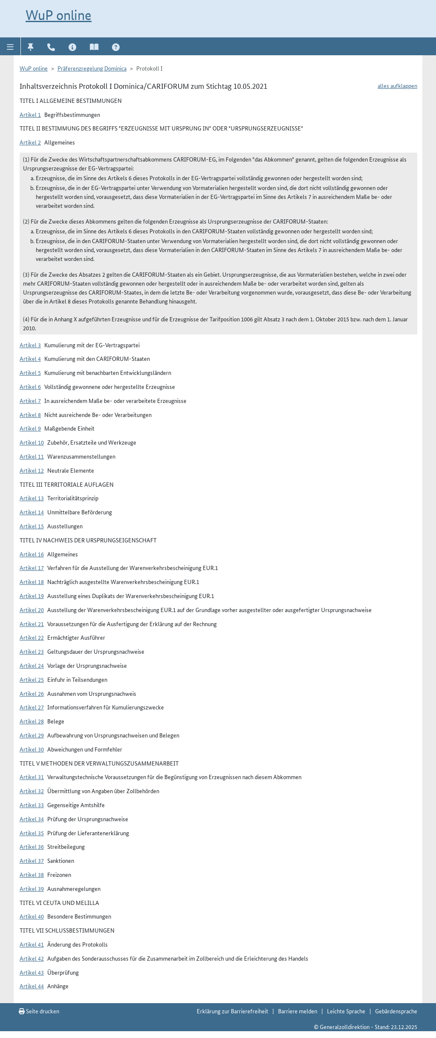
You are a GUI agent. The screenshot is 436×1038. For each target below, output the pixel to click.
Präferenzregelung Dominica (91, 68)
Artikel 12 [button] (32, 470)
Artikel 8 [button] (30, 414)
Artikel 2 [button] (30, 142)
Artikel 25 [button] (32, 679)
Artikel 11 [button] (32, 456)
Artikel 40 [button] (32, 916)
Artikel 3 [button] (30, 344)
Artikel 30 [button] (32, 749)
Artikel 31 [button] (32, 776)
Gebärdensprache (396, 1011)
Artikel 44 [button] (32, 985)
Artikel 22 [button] (32, 637)
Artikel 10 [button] (32, 442)
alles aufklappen (397, 85)
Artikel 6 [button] (30, 386)
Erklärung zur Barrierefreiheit (232, 1011)
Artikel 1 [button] (30, 114)
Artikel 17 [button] (32, 567)
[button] (10, 46)
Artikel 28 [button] (32, 721)
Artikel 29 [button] (32, 735)
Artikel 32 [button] (32, 790)
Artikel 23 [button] (32, 651)
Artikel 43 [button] (32, 972)
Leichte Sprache (346, 1011)
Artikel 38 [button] (32, 874)
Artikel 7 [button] (30, 400)
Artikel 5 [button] (30, 372)
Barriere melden (297, 1011)
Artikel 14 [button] (32, 512)
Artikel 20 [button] (32, 609)
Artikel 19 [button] (32, 595)
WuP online (59, 14)
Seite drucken (39, 1011)
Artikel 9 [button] (30, 428)
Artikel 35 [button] (32, 832)
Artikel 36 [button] (32, 846)
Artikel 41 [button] (32, 944)
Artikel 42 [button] (32, 958)
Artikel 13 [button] (32, 497)
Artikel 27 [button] (32, 707)
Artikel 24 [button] (32, 665)
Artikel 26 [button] (32, 693)
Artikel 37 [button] (32, 860)
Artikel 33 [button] (32, 804)
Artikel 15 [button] (32, 526)
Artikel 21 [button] (32, 623)
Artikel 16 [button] (32, 554)
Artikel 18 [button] (32, 581)
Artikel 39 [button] (32, 888)
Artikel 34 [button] (32, 818)
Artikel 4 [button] (30, 358)
